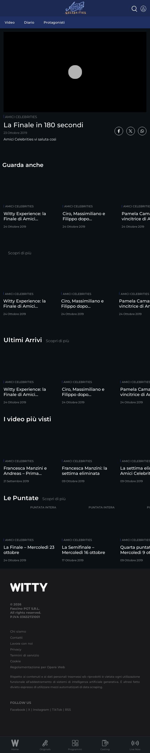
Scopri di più (19, 253)
